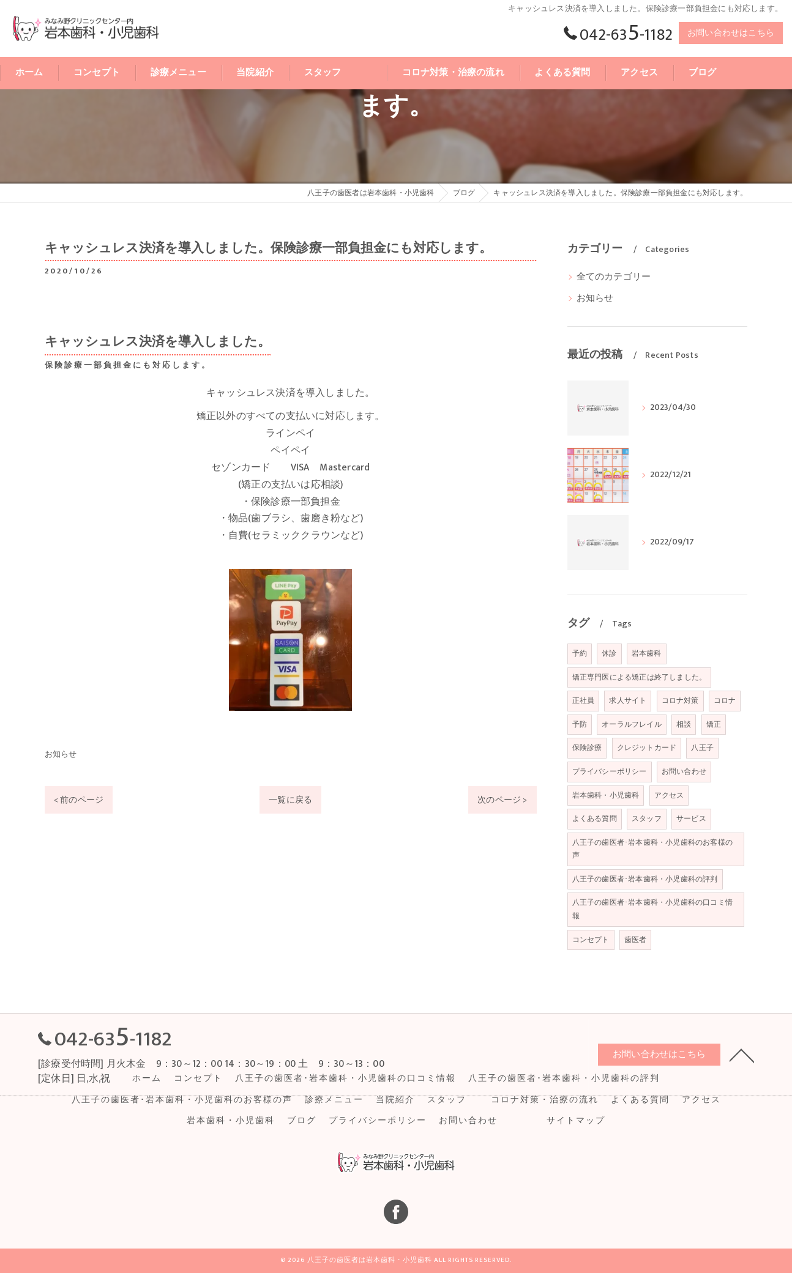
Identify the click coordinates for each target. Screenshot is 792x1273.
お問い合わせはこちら (730, 33)
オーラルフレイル (632, 724)
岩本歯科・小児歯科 (606, 795)
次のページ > (502, 800)
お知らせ (61, 754)
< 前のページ (78, 800)
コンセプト (591, 939)
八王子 (702, 747)
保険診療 (587, 747)
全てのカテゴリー (614, 277)
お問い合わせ (684, 771)
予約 (579, 653)
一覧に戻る (290, 800)
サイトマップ (576, 1120)
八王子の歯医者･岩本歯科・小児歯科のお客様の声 (652, 849)
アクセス (669, 795)
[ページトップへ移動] (742, 1054)
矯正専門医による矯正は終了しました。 (639, 677)
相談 (683, 724)
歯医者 (635, 939)
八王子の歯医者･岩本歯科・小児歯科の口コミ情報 (652, 909)
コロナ (725, 700)
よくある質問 (594, 818)
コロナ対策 (680, 700)
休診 (609, 653)
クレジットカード (647, 747)
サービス (691, 818)
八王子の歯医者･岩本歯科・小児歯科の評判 (645, 879)
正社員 (583, 700)
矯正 (713, 724)
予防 (579, 724)
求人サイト (627, 700)
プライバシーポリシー (609, 771)
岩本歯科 (647, 653)
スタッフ (647, 818)
